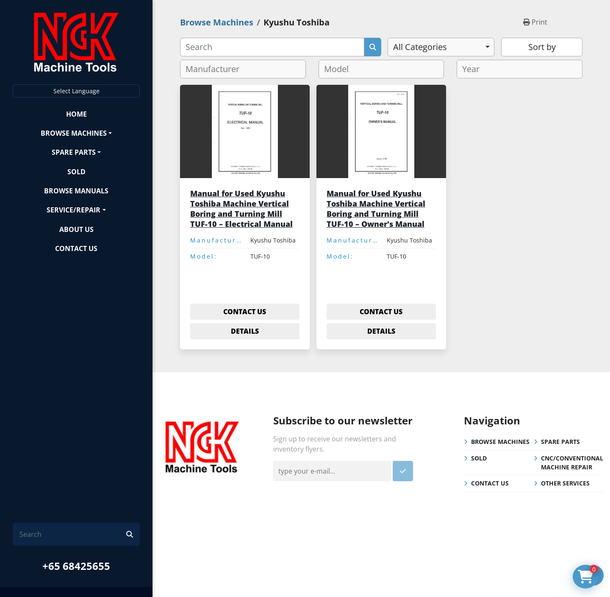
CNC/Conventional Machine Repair (572, 462)
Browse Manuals (76, 190)
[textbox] (216, 69)
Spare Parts (74, 152)
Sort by (542, 47)
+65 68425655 (76, 566)
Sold (76, 171)
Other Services (565, 483)
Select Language (76, 91)
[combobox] (441, 47)
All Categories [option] (420, 47)
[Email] (332, 471)
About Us (76, 229)
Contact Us (76, 248)
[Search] (72, 534)
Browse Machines (74, 133)
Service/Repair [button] (73, 210)
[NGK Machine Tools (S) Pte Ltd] (202, 445)
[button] (76, 132)
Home (76, 114)
